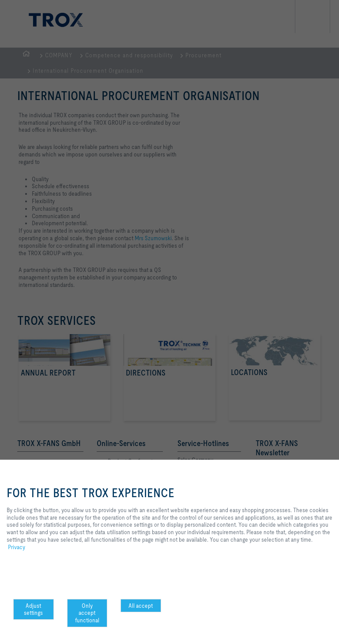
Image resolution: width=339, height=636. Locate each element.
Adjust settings (33, 609)
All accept (140, 605)
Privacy (16, 546)
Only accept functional (87, 613)
